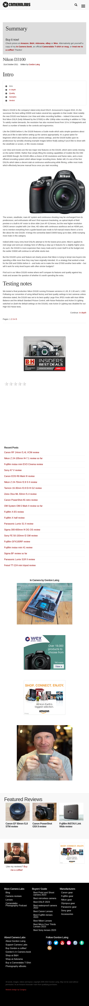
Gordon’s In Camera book (18, 952)
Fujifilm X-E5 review (14, 512)
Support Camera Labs (16, 944)
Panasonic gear (69, 907)
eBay (48, 43)
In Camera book (24, 46)
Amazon (25, 43)
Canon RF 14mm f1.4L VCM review (21, 452)
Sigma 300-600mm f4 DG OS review (22, 530)
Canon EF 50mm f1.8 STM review (17, 825)
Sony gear (66, 910)
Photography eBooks (16, 966)
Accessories (67, 914)
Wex (56, 43)
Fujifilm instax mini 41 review (18, 547)
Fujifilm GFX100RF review (17, 541)
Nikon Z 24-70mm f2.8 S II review (20, 482)
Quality (12, 93)
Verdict (12, 100)
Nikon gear (66, 900)
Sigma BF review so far (15, 553)
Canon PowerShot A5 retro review (21, 500)
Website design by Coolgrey (16, 990)
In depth (12, 90)
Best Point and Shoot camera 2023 (43, 893)
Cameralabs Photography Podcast (16, 904)
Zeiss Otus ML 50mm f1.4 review (20, 494)
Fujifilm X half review (14, 518)
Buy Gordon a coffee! (16, 948)
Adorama (39, 43)
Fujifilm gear (67, 896)
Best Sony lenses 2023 (44, 930)
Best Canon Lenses (43, 911)
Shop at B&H (12, 955)
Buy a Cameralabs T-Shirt (18, 962)
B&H (32, 43)
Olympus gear (68, 903)
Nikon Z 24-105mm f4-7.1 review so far (23, 458)
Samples (12, 97)
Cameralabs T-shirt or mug (55, 46)
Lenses (9, 900)
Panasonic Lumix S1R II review (19, 559)
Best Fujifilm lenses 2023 (42, 916)
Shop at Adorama (14, 959)
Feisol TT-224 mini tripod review (20, 565)
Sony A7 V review (13, 470)
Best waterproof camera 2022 (45, 906)
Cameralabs (16, 5)
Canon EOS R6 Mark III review (19, 476)
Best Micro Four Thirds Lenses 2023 (44, 925)
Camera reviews (14, 896)
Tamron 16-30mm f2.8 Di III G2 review (23, 488)
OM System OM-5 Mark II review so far (23, 506)
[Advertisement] (25, 420)
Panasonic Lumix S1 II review (18, 524)
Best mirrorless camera (44, 898)
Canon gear (67, 892)
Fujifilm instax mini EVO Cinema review (23, 464)
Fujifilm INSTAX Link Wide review (70, 825)
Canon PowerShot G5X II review (42, 825)
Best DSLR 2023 (41, 902)
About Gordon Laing (15, 941)
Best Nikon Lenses (42, 921)
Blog (8, 892)
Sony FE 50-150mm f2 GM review (21, 535)
